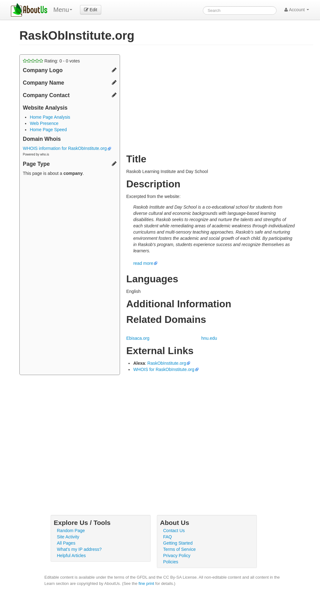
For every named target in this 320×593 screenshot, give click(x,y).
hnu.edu (209, 338)
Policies (170, 561)
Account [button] (296, 9)
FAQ (167, 536)
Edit (90, 9)
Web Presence (44, 123)
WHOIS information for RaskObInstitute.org (67, 148)
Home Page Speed (48, 129)
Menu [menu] (62, 9)
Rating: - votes (51, 60)
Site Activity (68, 536)
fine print (146, 583)
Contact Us (174, 530)
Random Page (71, 530)
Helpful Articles (71, 555)
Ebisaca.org (137, 338)
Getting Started (177, 543)
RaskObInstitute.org (167, 363)
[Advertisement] (70, 276)
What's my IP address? (79, 549)
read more (143, 263)
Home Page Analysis (50, 117)
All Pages (66, 543)
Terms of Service (179, 549)
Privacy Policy (176, 555)
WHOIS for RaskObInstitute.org (163, 369)
